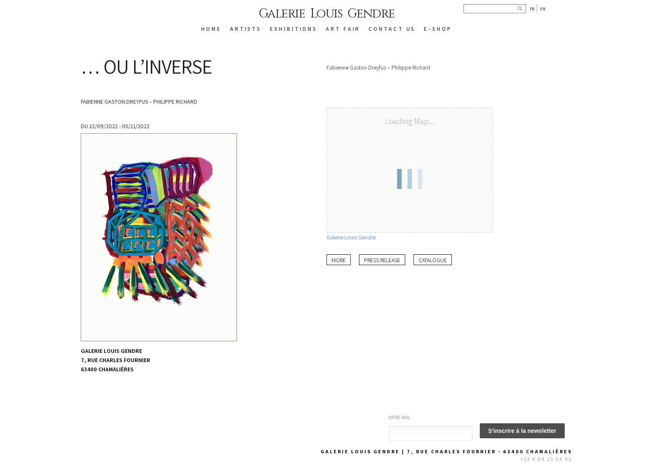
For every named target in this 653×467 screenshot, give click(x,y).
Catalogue (433, 260)
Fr (532, 9)
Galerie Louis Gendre (327, 13)
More (338, 260)
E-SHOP (437, 28)
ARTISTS (246, 28)
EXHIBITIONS (293, 28)
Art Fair (343, 28)
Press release (382, 260)
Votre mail (399, 417)
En (543, 9)
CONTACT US (392, 28)
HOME (211, 28)
